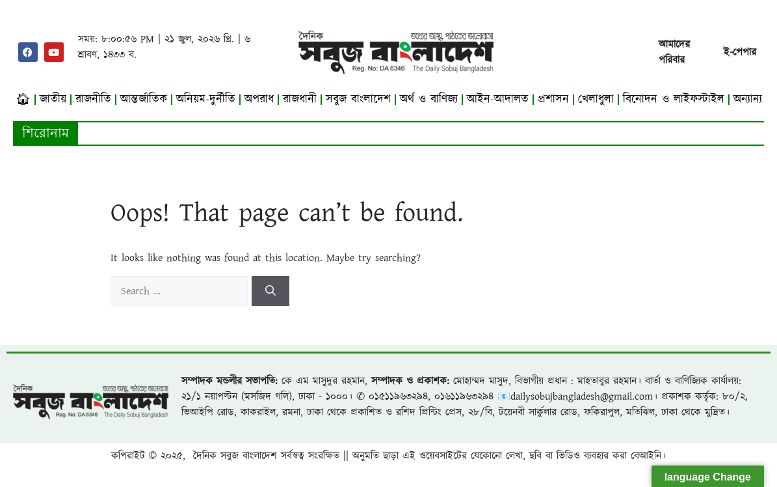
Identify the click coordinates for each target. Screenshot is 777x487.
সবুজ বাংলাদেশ (358, 99)
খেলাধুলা (596, 99)
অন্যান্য (747, 99)
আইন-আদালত (498, 99)
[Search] (270, 291)
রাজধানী (300, 99)
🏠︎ (23, 99)
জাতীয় (53, 99)
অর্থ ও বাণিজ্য (429, 99)
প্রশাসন (553, 99)
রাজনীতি (93, 99)
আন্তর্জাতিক (143, 99)
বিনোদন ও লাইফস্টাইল (673, 99)
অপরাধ (259, 99)
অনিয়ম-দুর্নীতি (205, 99)
